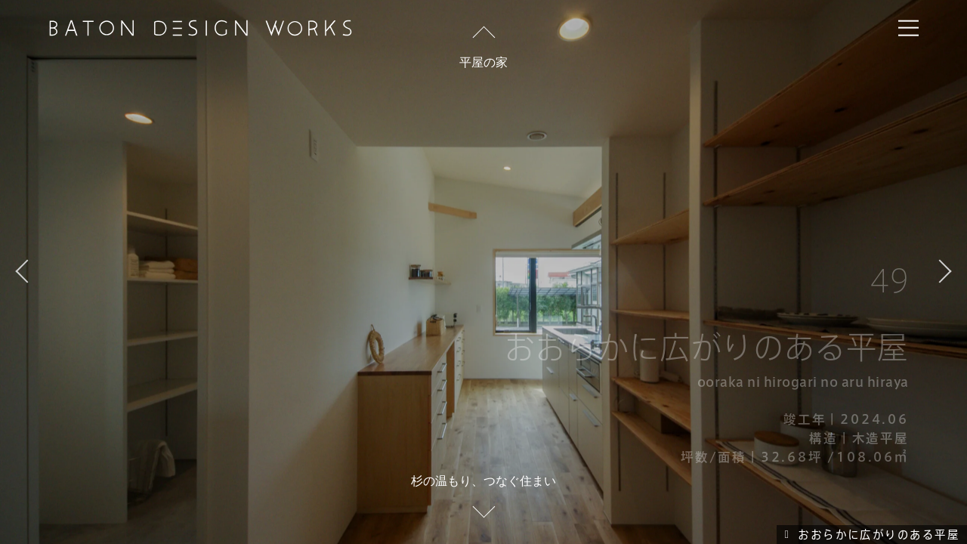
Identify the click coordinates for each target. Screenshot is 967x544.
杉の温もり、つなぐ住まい (483, 480)
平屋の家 (483, 62)
